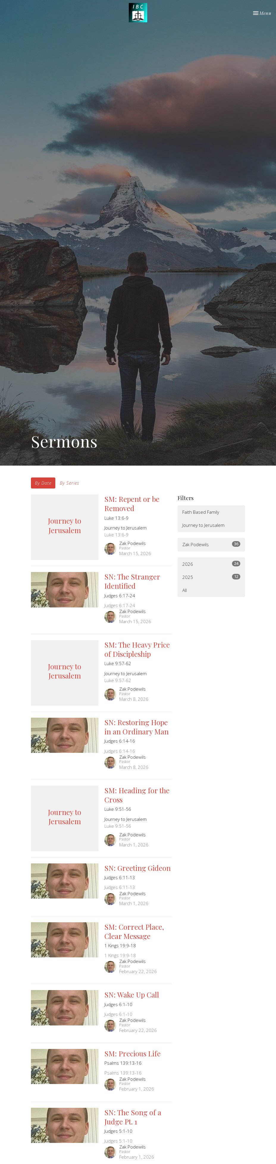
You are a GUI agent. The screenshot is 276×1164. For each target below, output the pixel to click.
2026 (211, 564)
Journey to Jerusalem (203, 525)
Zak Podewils (211, 544)
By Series (69, 483)
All (184, 590)
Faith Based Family (200, 512)
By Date (43, 483)
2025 (211, 577)
